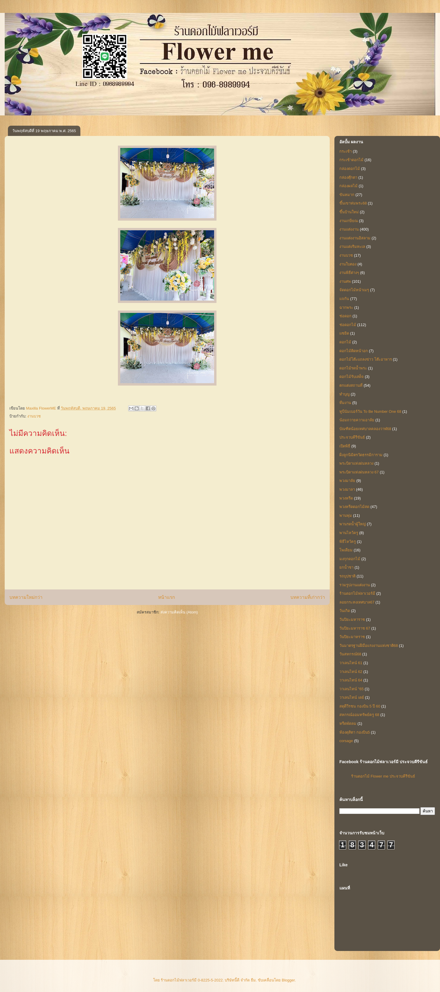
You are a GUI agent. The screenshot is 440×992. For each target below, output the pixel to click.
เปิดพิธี (344, 446)
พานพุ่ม (345, 515)
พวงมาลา (347, 489)
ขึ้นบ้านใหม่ (349, 212)
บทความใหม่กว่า (26, 597)
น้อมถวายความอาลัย (356, 420)
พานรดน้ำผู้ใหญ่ (352, 524)
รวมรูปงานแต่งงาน (354, 585)
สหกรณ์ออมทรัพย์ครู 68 (359, 715)
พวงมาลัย (347, 480)
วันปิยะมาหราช (352, 637)
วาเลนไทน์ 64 (350, 680)
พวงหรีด (346, 498)
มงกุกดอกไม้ (349, 559)
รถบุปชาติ (347, 576)
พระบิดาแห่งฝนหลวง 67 (359, 472)
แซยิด (344, 333)
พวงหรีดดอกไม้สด (354, 506)
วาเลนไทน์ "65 (351, 689)
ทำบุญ (344, 394)
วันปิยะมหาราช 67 (354, 628)
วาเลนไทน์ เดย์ (351, 697)
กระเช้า (345, 151)
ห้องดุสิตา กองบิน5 (354, 732)
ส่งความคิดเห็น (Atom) (179, 612)
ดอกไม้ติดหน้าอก (353, 351)
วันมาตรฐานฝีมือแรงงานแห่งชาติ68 (368, 645)
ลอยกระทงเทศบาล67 (356, 602)
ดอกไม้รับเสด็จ (351, 376)
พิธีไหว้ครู (347, 541)
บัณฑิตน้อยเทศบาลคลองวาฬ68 (365, 429)
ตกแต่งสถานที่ (351, 385)
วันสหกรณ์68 (350, 654)
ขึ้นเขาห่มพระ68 (353, 203)
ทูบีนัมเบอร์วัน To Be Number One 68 (370, 411)
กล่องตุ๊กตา (348, 177)
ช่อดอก (345, 316)
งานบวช (34, 416)
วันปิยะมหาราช (352, 619)
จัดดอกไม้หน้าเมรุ (354, 290)
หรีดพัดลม (347, 723)
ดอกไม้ (345, 342)
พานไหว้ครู (348, 533)
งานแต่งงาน (349, 229)
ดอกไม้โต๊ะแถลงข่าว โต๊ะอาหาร (365, 359)
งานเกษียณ (348, 221)
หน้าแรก (166, 597)
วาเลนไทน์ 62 (350, 671)
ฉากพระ (346, 307)
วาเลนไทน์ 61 (350, 663)
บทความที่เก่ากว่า (307, 597)
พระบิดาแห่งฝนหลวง (356, 463)
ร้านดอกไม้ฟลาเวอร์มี (357, 593)
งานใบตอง (347, 264)
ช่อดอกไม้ (347, 325)
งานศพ (345, 281)
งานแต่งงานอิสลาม (354, 238)
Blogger (288, 980)
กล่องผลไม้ (348, 186)
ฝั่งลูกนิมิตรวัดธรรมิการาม (361, 455)
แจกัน (344, 298)
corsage (346, 741)
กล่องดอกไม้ (349, 168)
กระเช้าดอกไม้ (351, 160)
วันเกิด (344, 611)
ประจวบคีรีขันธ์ (352, 437)
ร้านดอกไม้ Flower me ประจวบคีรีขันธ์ (383, 776)
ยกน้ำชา (346, 567)
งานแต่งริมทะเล (352, 246)
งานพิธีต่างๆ (349, 272)
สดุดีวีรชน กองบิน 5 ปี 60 (359, 706)
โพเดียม (346, 550)
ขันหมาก (346, 194)
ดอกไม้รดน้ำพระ (353, 368)
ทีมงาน (345, 402)
